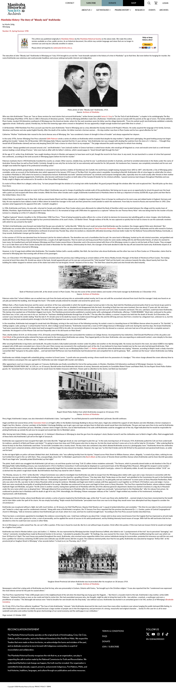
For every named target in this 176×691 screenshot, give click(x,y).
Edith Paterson (52, 138)
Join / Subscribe (110, 646)
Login (165, 3)
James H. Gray (106, 116)
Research (140, 10)
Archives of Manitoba (91, 112)
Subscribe (91, 3)
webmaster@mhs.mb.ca (62, 48)
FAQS (104, 636)
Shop (133, 3)
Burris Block (90, 457)
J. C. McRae (92, 348)
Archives (163, 10)
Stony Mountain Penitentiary (105, 228)
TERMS (49, 686)
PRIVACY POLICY (40, 686)
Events (152, 10)
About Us (86, 10)
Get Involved (102, 10)
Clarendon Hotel (39, 423)
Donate (112, 3)
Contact (69, 3)
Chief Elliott (6, 337)
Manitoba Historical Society (90, 39)
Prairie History (122, 10)
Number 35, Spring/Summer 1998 (15, 31)
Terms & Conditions (113, 631)
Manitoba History (10, 19)
